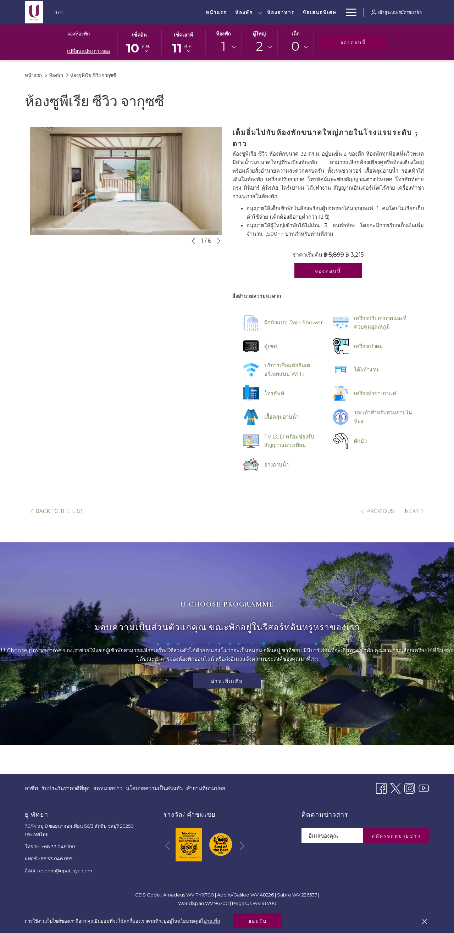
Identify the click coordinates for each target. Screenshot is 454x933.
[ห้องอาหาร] (188, 12)
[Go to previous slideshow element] (193, 241)
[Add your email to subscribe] (332, 835)
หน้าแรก (33, 75)
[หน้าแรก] (124, 12)
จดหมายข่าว (107, 788)
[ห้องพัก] (152, 12)
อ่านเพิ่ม (212, 921)
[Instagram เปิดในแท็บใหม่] (409, 787)
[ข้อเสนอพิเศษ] (227, 12)
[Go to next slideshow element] (218, 241)
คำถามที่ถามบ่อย (205, 788)
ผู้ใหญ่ (259, 33)
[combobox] (223, 47)
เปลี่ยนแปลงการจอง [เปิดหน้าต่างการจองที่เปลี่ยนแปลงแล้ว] (88, 51)
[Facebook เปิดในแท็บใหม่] (381, 787)
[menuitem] (32, 788)
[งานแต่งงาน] (321, 12)
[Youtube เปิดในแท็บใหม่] (424, 787)
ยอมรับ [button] (257, 921)
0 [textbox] (295, 46)
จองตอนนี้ (363, 42)
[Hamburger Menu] (348, 12)
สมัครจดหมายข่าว (396, 836)
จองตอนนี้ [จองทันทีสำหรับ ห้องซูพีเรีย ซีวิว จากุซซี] (328, 271)
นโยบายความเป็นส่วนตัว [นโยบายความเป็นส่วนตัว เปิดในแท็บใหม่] (154, 789)
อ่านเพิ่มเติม (227, 681)
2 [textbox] (259, 46)
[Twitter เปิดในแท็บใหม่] (395, 787)
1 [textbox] (223, 46)
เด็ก (295, 33)
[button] (139, 41)
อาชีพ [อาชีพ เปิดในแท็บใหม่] (31, 789)
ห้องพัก (223, 33)
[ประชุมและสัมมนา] (275, 12)
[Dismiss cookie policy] (424, 921)
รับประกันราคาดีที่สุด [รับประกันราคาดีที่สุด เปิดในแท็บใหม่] (65, 789)
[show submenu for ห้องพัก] (168, 12)
